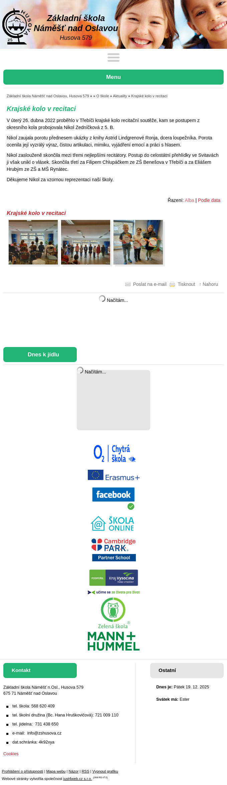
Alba (189, 200)
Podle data (209, 200)
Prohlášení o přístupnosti (22, 771)
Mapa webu (55, 771)
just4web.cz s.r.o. (77, 779)
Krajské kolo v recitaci (149, 96)
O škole (102, 96)
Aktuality (120, 96)
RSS (85, 771)
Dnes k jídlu (43, 354)
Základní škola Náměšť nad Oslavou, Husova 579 (48, 96)
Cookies (11, 754)
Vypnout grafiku (105, 771)
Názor (73, 771)
